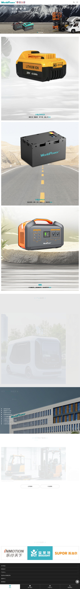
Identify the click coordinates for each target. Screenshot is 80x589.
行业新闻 (50, 486)
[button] (37, 32)
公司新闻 (30, 486)
